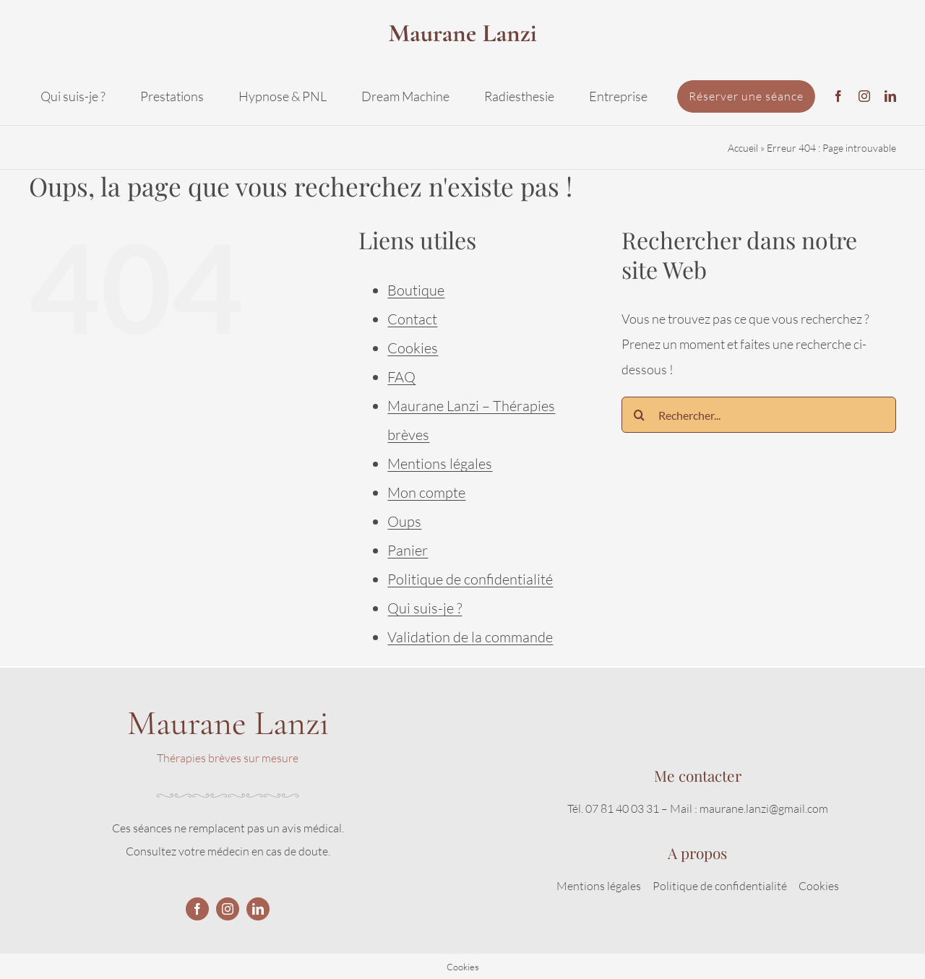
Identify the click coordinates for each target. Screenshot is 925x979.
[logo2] (462, 17)
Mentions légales (439, 463)
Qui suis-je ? (424, 608)
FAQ (401, 377)
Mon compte (426, 492)
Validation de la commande (470, 637)
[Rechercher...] (758, 415)
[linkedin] (890, 96)
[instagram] (864, 96)
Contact (412, 319)
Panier (407, 550)
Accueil (743, 148)
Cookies (412, 348)
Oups (404, 521)
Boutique (415, 290)
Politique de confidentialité (470, 579)
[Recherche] (639, 415)
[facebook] (838, 96)
